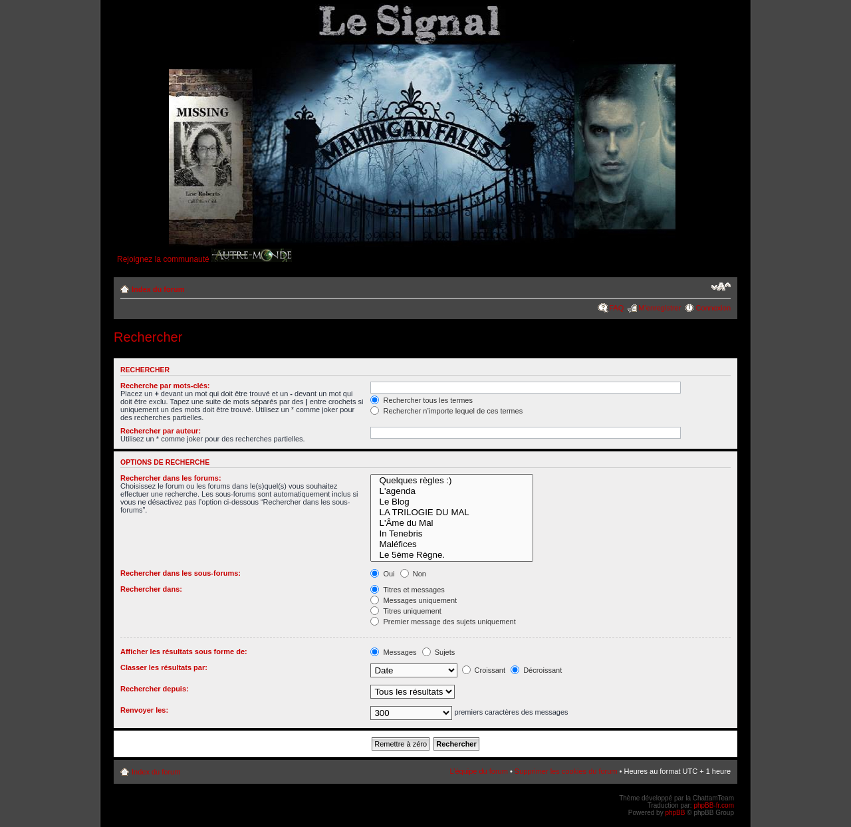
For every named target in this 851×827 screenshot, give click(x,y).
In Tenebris (451, 534)
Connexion (713, 308)
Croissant (484, 670)
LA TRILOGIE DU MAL (451, 512)
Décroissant (536, 670)
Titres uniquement (405, 611)
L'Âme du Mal (451, 523)
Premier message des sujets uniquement (442, 622)
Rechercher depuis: (154, 689)
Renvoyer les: (144, 710)
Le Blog (451, 502)
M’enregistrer (659, 308)
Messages (393, 652)
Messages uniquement (413, 600)
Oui (382, 574)
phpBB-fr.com (713, 805)
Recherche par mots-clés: (165, 386)
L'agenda (451, 491)
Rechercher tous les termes (421, 400)
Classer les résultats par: (163, 667)
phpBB (675, 812)
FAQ (616, 308)
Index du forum (158, 289)
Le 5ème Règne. (451, 555)
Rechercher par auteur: (160, 431)
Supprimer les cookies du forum (566, 771)
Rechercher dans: (151, 589)
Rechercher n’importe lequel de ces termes (446, 411)
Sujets (438, 652)
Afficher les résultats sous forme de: (183, 651)
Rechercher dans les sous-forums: (180, 573)
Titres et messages (407, 590)
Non (413, 574)
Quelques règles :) (451, 480)
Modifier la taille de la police (721, 287)
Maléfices (451, 544)
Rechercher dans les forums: (170, 478)
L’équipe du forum (478, 771)
